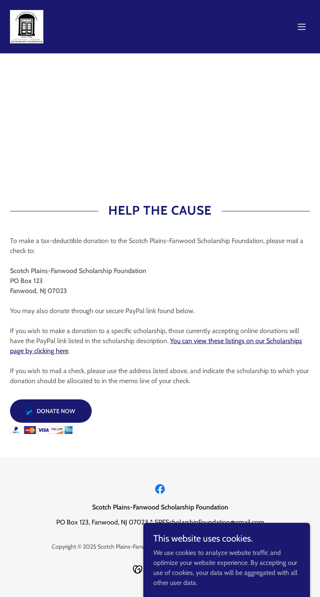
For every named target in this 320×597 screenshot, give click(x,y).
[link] (26, 26)
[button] (301, 26)
